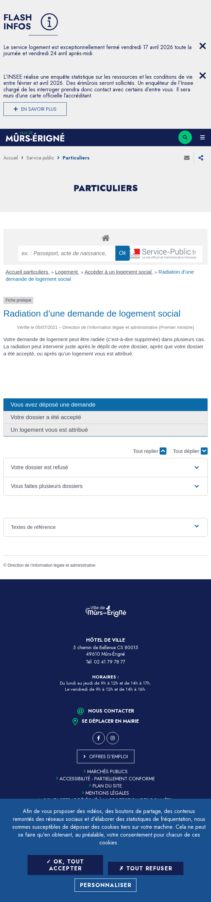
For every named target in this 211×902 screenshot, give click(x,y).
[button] (105, 467)
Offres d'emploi (108, 756)
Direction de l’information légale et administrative (51, 565)
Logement (67, 272)
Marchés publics (106, 771)
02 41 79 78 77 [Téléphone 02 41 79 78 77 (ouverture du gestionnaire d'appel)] (109, 661)
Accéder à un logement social (119, 272)
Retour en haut (201, 579)
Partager (201, 158)
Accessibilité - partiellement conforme (105, 778)
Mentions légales (105, 793)
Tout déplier (190, 451)
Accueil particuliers (28, 272)
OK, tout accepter (65, 865)
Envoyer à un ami (187, 158)
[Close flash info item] (202, 46)
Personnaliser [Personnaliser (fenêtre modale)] (106, 885)
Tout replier (149, 451)
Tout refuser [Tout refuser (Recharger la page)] (145, 868)
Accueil (10, 157)
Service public (40, 157)
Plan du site (105, 786)
